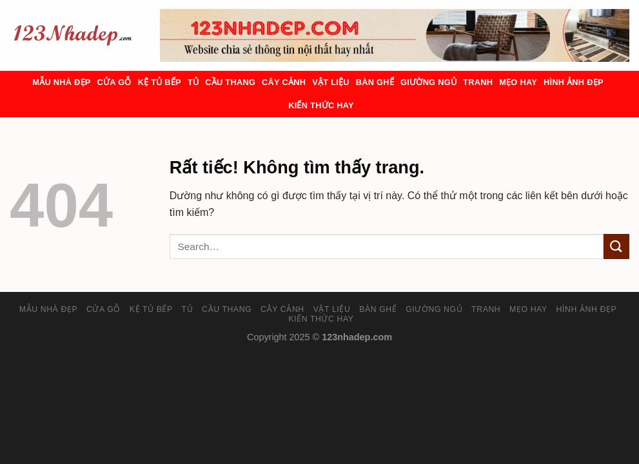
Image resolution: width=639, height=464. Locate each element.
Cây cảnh (284, 82)
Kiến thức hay (321, 105)
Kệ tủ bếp (159, 82)
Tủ (193, 82)
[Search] (155, 35)
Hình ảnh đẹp (574, 82)
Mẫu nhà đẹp (61, 82)
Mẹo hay (518, 82)
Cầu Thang (230, 82)
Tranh (478, 82)
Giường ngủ (428, 82)
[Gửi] (616, 246)
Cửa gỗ (114, 82)
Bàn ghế (375, 82)
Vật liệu (330, 82)
